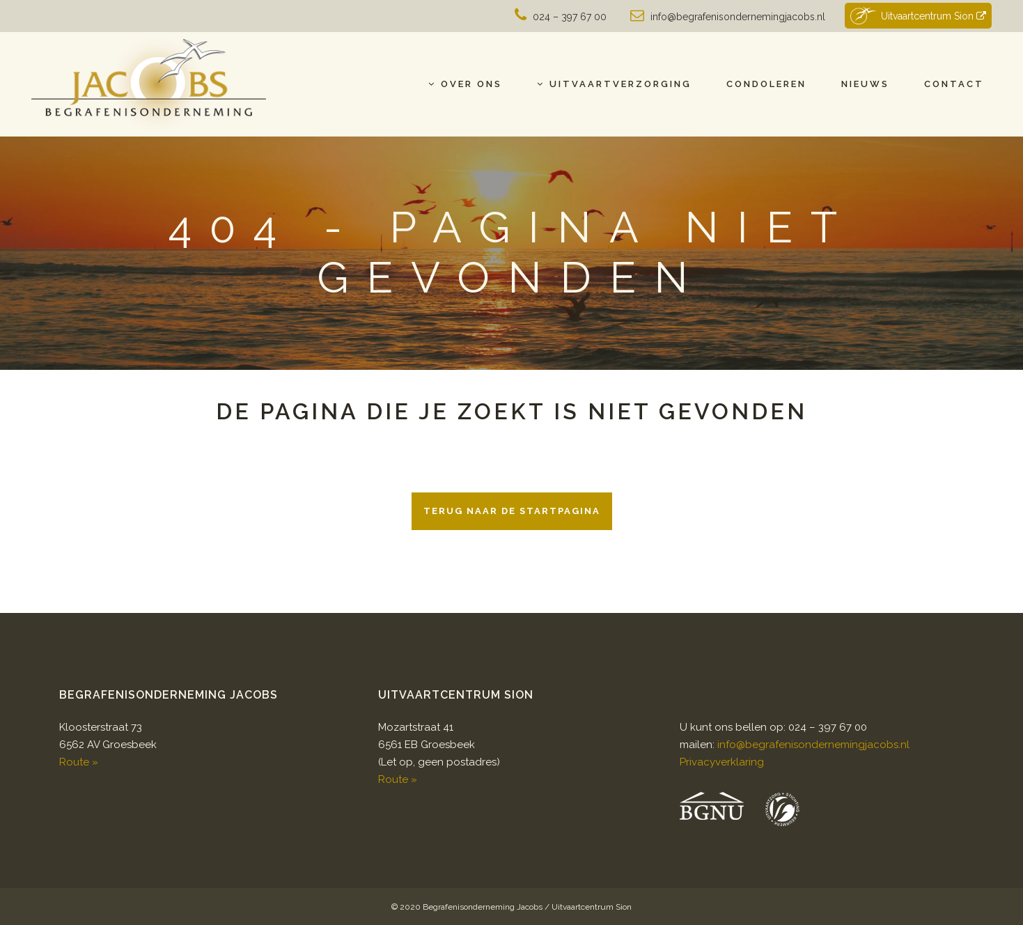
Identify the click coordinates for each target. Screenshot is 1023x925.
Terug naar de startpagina (511, 511)
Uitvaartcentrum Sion (917, 15)
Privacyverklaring (722, 762)
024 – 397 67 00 (570, 16)
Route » (78, 762)
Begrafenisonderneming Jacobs (482, 907)
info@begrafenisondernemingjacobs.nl (737, 16)
